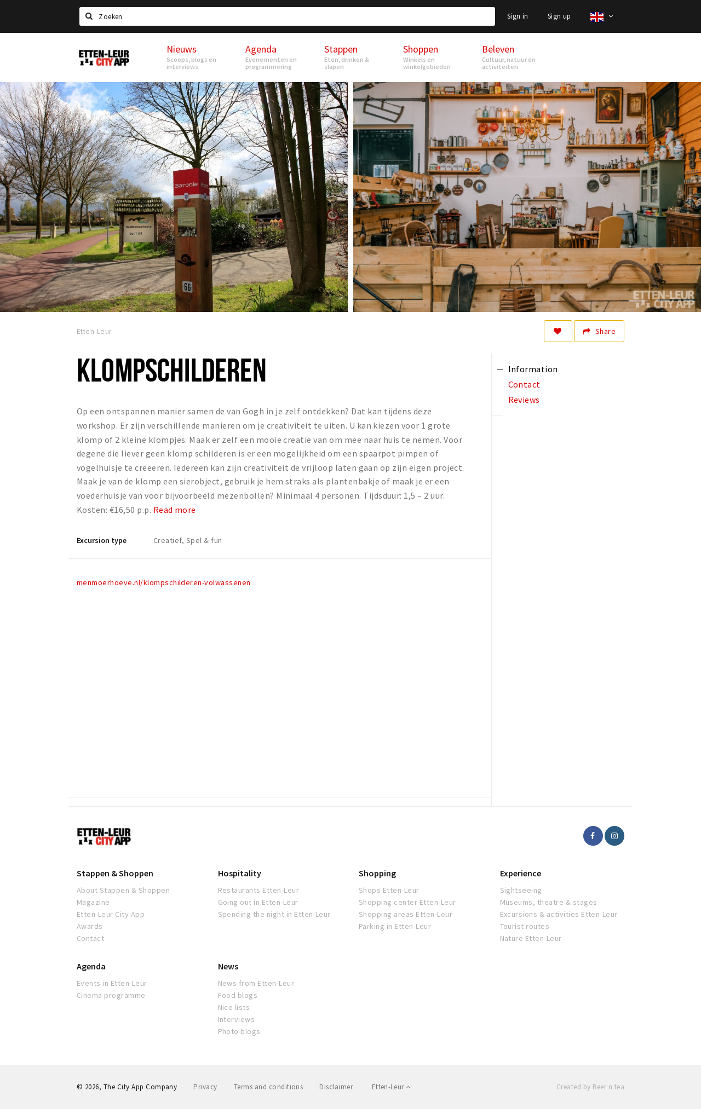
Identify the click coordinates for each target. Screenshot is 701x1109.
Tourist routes (525, 926)
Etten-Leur (391, 1086)
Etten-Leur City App (111, 914)
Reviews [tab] (524, 399)
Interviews (236, 1019)
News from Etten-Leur (256, 983)
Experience (520, 873)
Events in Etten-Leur (112, 983)
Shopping (377, 873)
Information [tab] (533, 368)
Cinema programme (111, 995)
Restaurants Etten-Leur (259, 890)
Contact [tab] (524, 384)
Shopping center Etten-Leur (407, 902)
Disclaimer (336, 1086)
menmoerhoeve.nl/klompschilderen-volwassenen (164, 582)
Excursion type (102, 540)
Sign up (559, 16)
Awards (90, 926)
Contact (90, 938)
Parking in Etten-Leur (395, 926)
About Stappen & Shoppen (123, 890)
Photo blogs (239, 1031)
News (228, 966)
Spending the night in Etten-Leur (274, 914)
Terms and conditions (268, 1086)
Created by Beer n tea (590, 1086)
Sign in (517, 16)
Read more (174, 509)
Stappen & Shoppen (115, 873)
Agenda (91, 966)
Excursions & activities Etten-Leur (559, 914)
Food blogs (238, 995)
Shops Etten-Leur (389, 890)
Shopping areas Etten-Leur (405, 914)
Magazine (93, 902)
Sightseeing (521, 890)
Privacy (205, 1086)
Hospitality (239, 873)
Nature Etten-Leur (531, 938)
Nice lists (234, 1007)
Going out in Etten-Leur (258, 902)
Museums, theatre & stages (548, 902)
